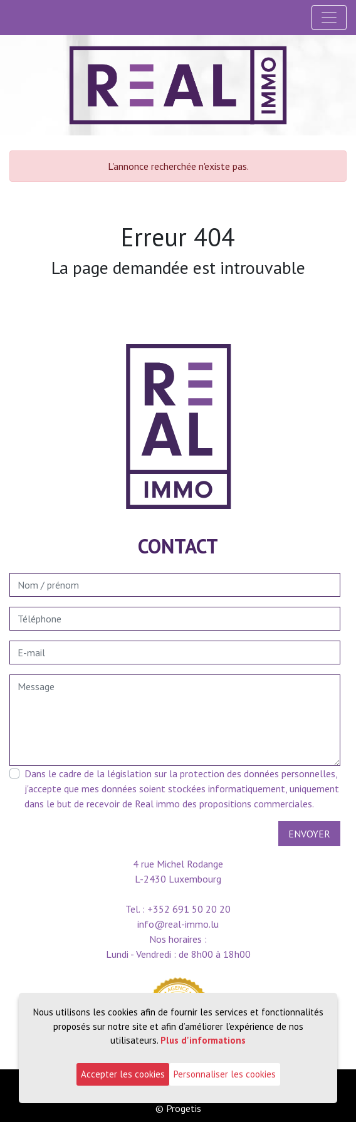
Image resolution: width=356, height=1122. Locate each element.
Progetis (183, 1108)
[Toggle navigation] (329, 17)
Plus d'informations (203, 1040)
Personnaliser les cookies (225, 1074)
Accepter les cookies (123, 1074)
